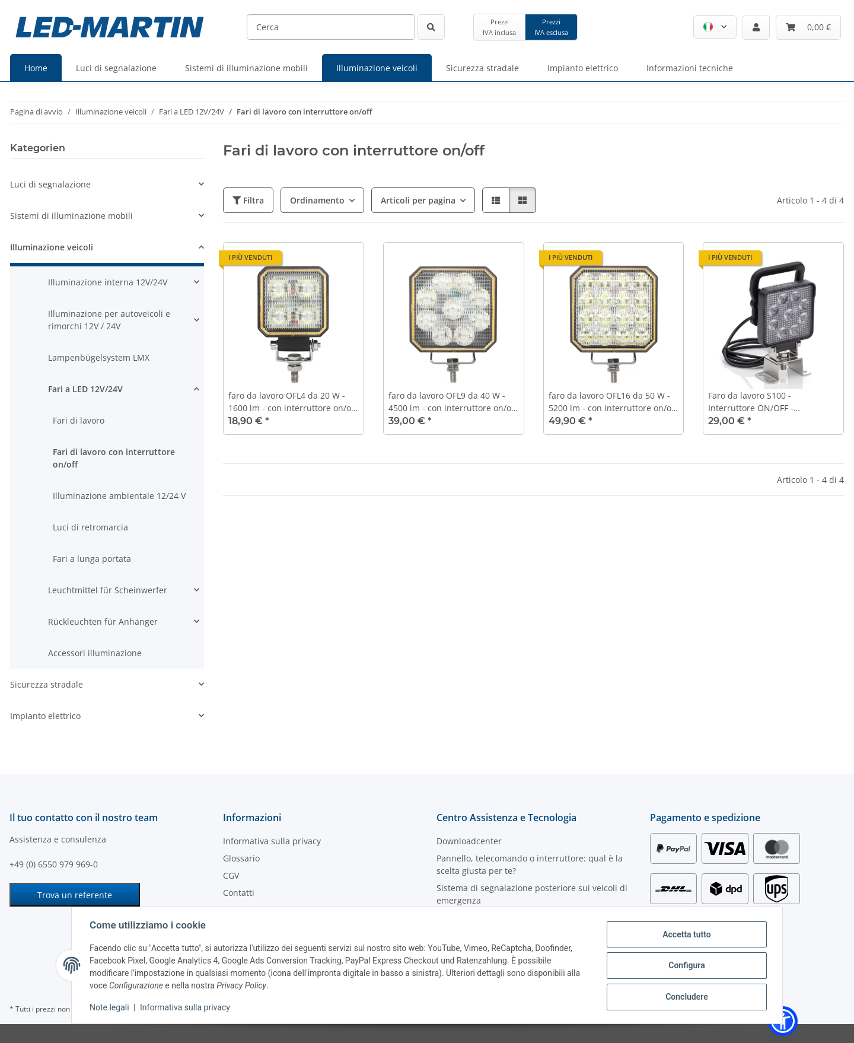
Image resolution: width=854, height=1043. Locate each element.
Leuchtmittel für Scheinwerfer (107, 590)
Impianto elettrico (45, 715)
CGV (231, 875)
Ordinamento (317, 200)
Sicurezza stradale (46, 684)
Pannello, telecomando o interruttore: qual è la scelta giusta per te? (529, 864)
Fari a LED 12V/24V (85, 389)
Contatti (238, 892)
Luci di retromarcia (90, 527)
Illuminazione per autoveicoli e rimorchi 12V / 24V (109, 320)
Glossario (241, 858)
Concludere (685, 996)
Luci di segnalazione (50, 184)
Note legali (110, 1007)
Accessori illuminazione (95, 653)
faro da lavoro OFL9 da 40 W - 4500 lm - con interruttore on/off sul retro (452, 402)
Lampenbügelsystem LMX (98, 357)
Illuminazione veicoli (51, 247)
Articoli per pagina (418, 200)
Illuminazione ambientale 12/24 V (119, 495)
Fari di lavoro (78, 420)
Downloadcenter (469, 841)
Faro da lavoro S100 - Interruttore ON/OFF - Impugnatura (751, 402)
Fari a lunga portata (92, 558)
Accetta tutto (685, 934)
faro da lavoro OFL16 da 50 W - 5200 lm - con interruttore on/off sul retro (613, 402)
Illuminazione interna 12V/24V (107, 282)
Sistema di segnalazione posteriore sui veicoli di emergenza (531, 894)
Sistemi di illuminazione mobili (71, 215)
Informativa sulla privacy (186, 1007)
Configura (685, 965)
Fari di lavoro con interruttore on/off (114, 458)
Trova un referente (74, 895)
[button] (715, 27)
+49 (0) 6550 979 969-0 (53, 864)
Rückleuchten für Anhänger (103, 621)
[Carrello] (808, 27)
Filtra (248, 200)
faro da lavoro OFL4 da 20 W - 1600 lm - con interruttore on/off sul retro (292, 402)
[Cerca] (331, 27)
